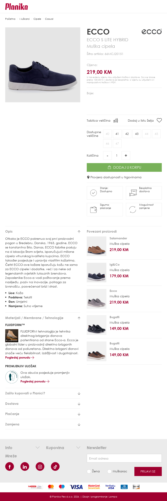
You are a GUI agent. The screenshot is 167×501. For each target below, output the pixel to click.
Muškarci (24, 18)
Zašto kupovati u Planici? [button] (42, 393)
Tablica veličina (102, 120)
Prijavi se (147, 471)
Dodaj (124, 167)
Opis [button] (42, 231)
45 (156, 134)
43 (137, 134)
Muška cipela (120, 243)
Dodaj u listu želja (145, 120)
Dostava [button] (42, 403)
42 (127, 134)
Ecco (98, 31)
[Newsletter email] (124, 458)
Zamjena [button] (42, 424)
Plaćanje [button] (42, 414)
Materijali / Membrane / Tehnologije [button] (42, 318)
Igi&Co (115, 264)
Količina (93, 155)
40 (107, 134)
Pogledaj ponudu (19, 357)
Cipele (37, 18)
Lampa (113, 496)
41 (117, 134)
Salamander (118, 238)
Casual (49, 18)
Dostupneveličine (94, 133)
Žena (96, 471)
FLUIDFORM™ (15, 325)
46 (107, 143)
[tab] (42, 231)
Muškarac (120, 471)
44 (146, 134)
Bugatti (114, 317)
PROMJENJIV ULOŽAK (20, 366)
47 (117, 143)
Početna (10, 18)
